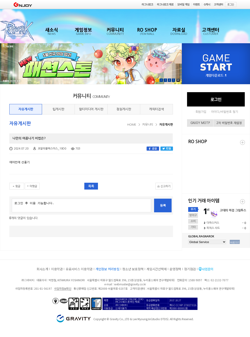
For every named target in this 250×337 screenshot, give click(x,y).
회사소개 (42, 269)
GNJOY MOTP (200, 123)
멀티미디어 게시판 (91, 109)
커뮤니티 (147, 124)
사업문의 (207, 269)
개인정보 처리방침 (107, 269)
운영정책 (175, 269)
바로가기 (234, 242)
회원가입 (200, 111)
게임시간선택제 (156, 269)
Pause (178, 80)
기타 (193, 227)
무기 (193, 209)
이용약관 (57, 269)
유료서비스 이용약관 (79, 269)
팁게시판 (58, 109)
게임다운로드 (216, 75)
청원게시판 (123, 109)
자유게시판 (25, 109)
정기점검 (190, 269)
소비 (193, 221)
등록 (163, 205)
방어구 (193, 215)
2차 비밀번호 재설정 (229, 123)
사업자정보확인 (62, 288)
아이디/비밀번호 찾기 (224, 111)
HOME (131, 124)
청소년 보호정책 (132, 269)
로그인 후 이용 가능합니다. (81, 205)
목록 (91, 186)
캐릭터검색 (156, 109)
